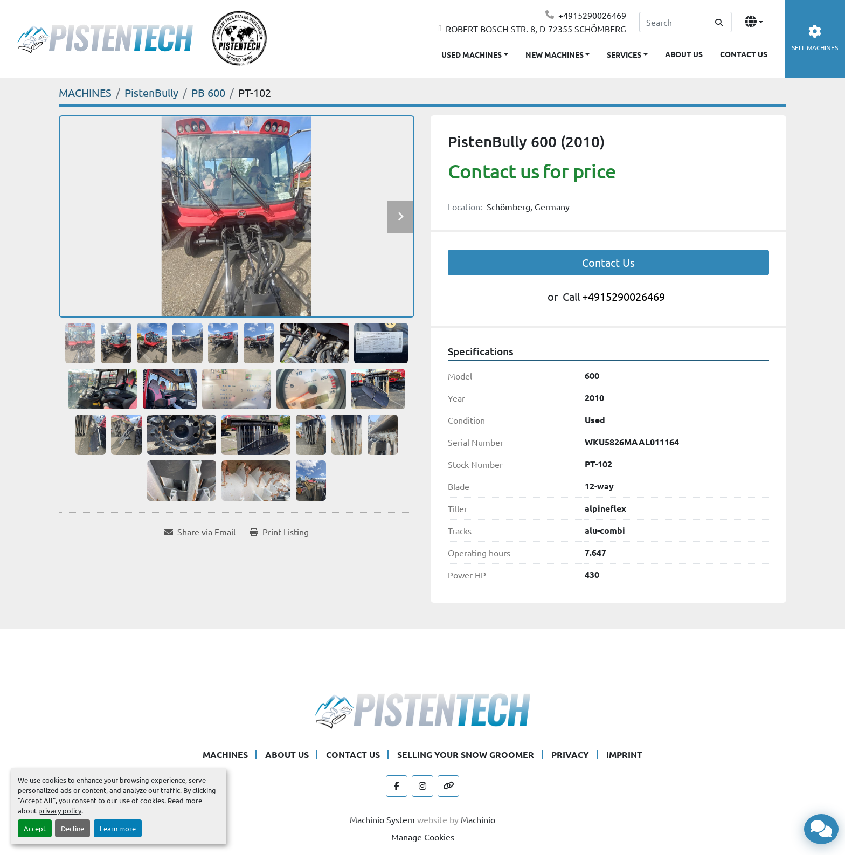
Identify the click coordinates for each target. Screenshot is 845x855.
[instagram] (422, 786)
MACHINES (225, 754)
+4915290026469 (592, 15)
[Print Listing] (279, 531)
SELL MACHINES (815, 38)
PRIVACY (570, 754)
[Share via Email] (200, 531)
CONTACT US (743, 54)
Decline (72, 828)
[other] (448, 786)
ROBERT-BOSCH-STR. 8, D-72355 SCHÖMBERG (536, 28)
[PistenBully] (151, 92)
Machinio (478, 819)
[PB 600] (208, 92)
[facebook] (396, 786)
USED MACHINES (471, 54)
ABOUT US (684, 54)
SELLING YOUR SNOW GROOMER (465, 754)
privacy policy (59, 810)
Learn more (118, 828)
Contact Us (608, 262)
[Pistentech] (422, 709)
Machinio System (382, 819)
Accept (35, 828)
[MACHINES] (85, 92)
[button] (557, 52)
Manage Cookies (422, 836)
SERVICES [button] (624, 54)
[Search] (673, 22)
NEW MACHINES (554, 54)
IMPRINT (624, 754)
